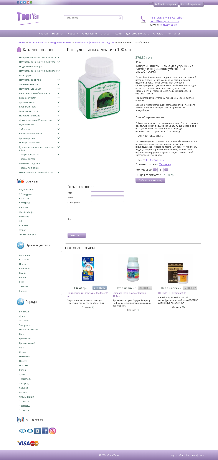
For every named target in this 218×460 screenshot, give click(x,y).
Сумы (22, 374)
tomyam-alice (168, 25)
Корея (22, 277)
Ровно (22, 369)
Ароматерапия (39, 138)
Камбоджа (24, 268)
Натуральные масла (39, 88)
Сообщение (74, 202)
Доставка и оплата (137, 33)
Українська (195, 4)
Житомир (24, 320)
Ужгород (24, 383)
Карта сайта (177, 455)
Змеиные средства (29, 163)
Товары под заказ (29, 167)
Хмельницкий (26, 396)
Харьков (23, 387)
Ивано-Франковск (28, 329)
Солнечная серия (39, 84)
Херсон (23, 392)
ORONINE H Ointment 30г (172, 292)
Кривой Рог (25, 338)
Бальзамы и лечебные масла (39, 93)
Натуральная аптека (39, 79)
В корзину (99, 287)
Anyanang (24, 216)
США (21, 282)
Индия (22, 264)
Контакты (174, 33)
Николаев (24, 356)
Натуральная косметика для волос (39, 70)
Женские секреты (39, 111)
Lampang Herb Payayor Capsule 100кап (129, 294)
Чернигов (24, 410)
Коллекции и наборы (39, 133)
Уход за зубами (39, 97)
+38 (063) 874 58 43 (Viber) (167, 17)
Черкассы (24, 401)
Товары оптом (27, 158)
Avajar (22, 229)
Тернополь (25, 378)
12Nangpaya (25, 194)
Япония (23, 291)
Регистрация (169, 4)
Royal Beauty (26, 189)
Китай (22, 273)
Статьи (105, 33)
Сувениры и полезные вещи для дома (39, 149)
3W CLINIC (24, 198)
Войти (158, 4)
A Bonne (23, 207)
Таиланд (165, 164)
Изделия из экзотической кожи (39, 172)
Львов (22, 352)
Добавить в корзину (151, 180)
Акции (118, 33)
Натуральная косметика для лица (39, 57)
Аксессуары (25, 75)
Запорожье (25, 325)
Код (69, 219)
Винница (24, 311)
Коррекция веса (39, 106)
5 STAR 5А (24, 203)
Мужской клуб (39, 124)
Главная (43, 33)
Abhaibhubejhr (26, 212)
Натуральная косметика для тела (39, 61)
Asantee (23, 225)
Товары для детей (39, 154)
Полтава (23, 365)
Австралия (24, 255)
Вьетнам (24, 259)
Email (70, 197)
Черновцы (24, 405)
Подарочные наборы (30, 66)
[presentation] (91, 226)
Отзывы (158, 33)
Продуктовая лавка (39, 142)
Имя (70, 192)
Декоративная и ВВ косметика (39, 120)
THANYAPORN (155, 160)
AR (20, 221)
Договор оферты (195, 455)
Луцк (22, 347)
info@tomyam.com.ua (164, 21)
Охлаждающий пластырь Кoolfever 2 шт (88, 294)
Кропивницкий (27, 343)
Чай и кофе (39, 129)
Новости (73, 33)
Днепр (22, 316)
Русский (185, 4)
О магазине (89, 33)
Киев (21, 334)
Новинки (57, 33)
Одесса (23, 360)
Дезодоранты (39, 102)
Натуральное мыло (39, 115)
